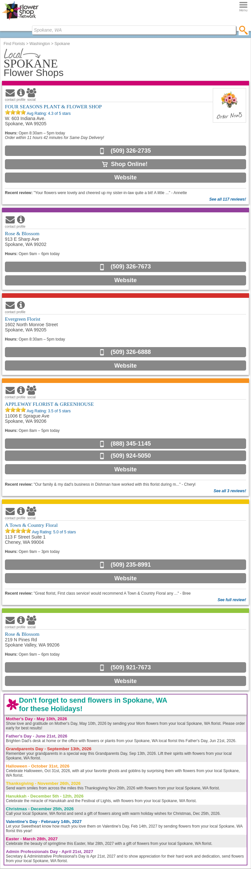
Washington (39, 43)
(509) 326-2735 (130, 150)
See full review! (232, 600)
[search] (244, 30)
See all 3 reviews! (230, 491)
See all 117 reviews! (227, 199)
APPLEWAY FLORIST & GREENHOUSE (49, 404)
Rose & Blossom (22, 233)
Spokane (62, 43)
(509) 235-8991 (130, 564)
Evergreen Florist (22, 319)
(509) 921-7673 (130, 667)
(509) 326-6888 (130, 352)
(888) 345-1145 (130, 443)
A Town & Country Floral (31, 525)
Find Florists (14, 43)
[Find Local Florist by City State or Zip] (134, 30)
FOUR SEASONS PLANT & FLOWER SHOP (53, 106)
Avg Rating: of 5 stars (48, 113)
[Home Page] (20, 20)
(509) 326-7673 (130, 266)
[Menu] (243, 7)
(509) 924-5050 (130, 455)
